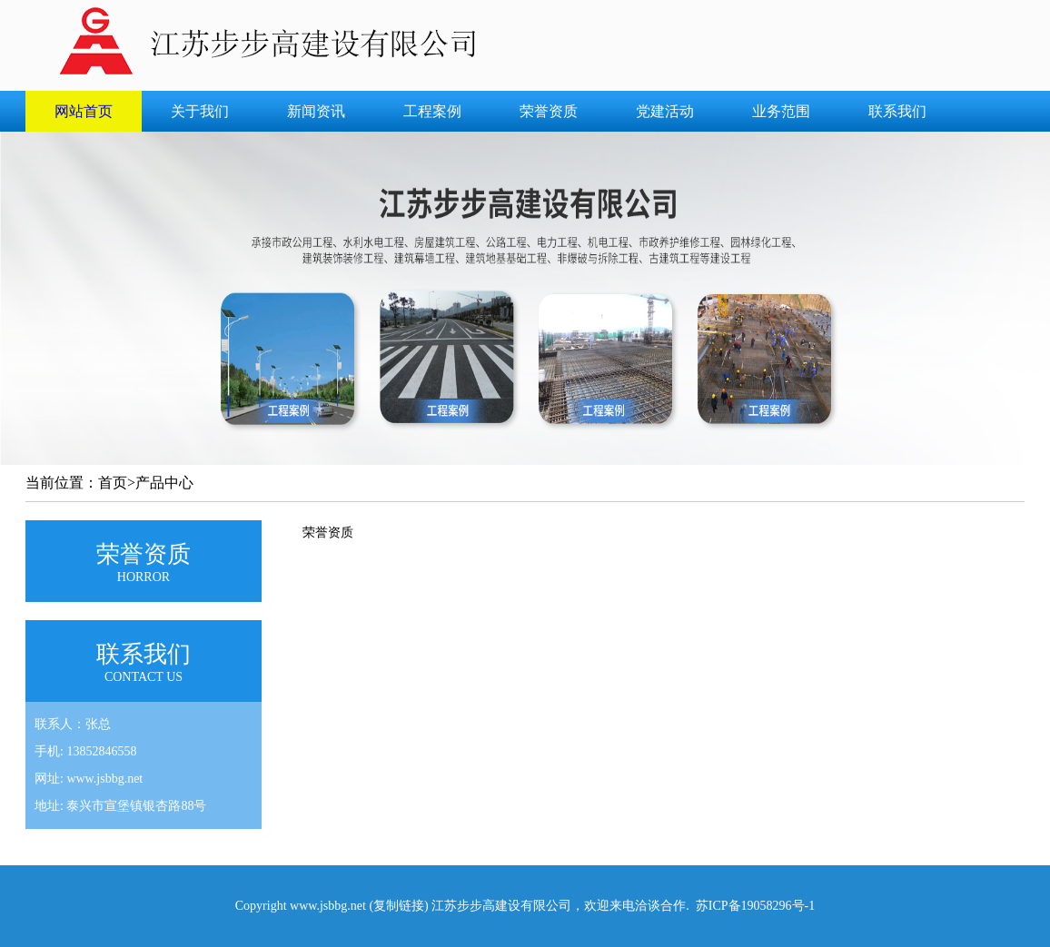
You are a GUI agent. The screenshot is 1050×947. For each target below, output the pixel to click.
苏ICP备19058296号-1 (755, 905)
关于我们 (200, 111)
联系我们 (897, 111)
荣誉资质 (549, 111)
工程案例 (432, 111)
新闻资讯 (316, 111)
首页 (112, 482)
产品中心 (164, 482)
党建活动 (665, 111)
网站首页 (83, 111)
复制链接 (398, 905)
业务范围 (781, 111)
